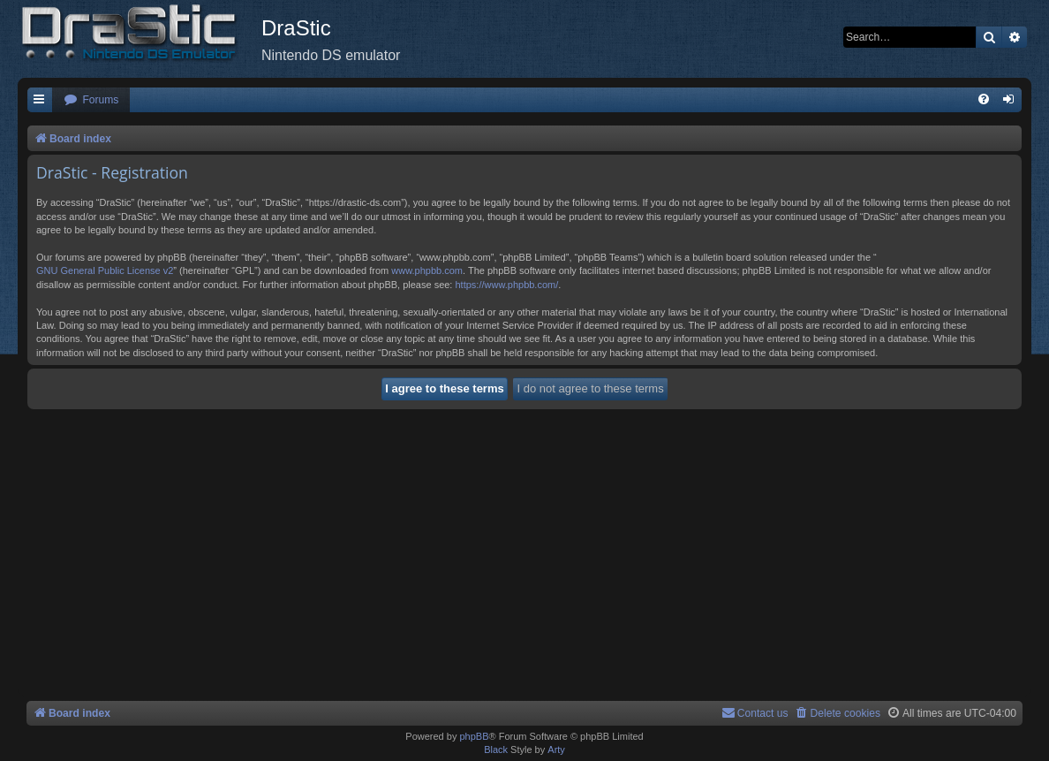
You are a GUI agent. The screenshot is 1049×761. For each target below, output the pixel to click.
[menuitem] (91, 100)
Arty (556, 749)
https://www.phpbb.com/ (506, 284)
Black (496, 749)
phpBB (473, 736)
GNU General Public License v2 (104, 270)
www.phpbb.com (427, 270)
